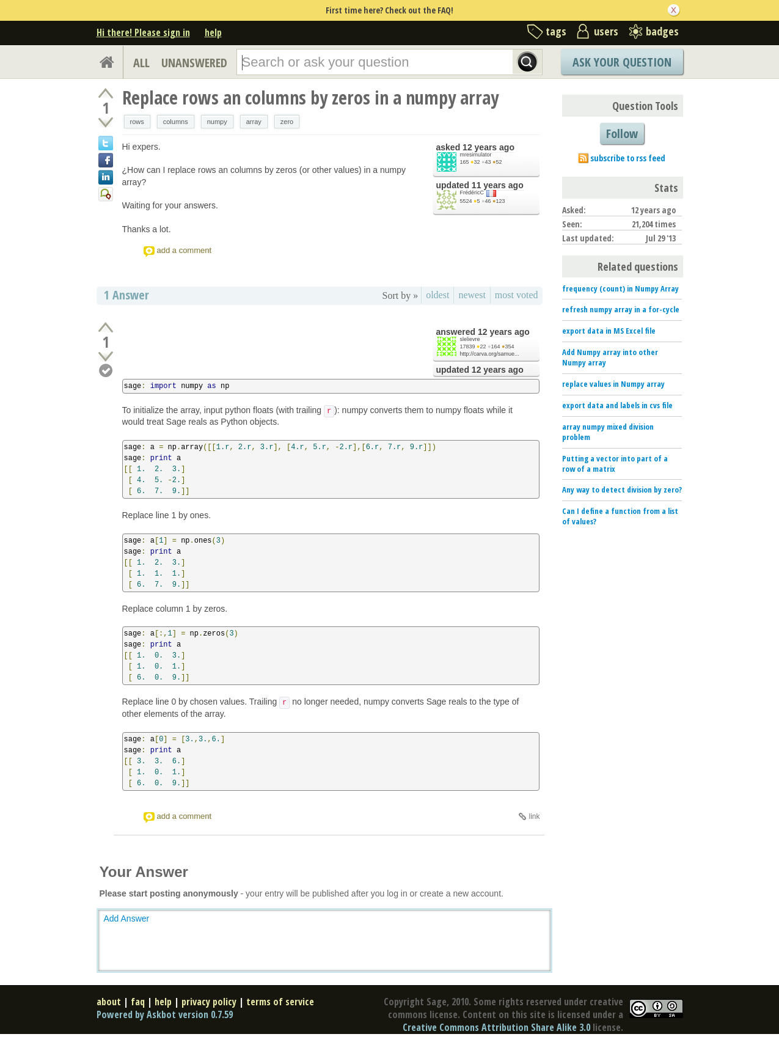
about (109, 1001)
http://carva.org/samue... (489, 354)
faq (138, 1001)
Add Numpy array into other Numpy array (610, 357)
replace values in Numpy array (613, 383)
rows (137, 121)
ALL (141, 62)
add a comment (184, 250)
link (533, 816)
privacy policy (208, 1001)
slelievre (470, 339)
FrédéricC (472, 192)
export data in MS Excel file (609, 330)
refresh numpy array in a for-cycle (620, 309)
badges (662, 31)
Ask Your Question (621, 62)
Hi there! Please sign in (143, 32)
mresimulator (476, 155)
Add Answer (127, 918)
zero (286, 121)
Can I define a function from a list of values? (620, 516)
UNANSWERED (194, 62)
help (213, 32)
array (253, 121)
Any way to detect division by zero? (622, 489)
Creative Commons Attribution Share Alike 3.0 (496, 1027)
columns (175, 121)
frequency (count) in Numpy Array (620, 288)
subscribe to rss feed (627, 158)
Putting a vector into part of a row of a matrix (615, 463)
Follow (622, 133)
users (606, 31)
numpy (217, 121)
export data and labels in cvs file (617, 405)
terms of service (280, 1001)
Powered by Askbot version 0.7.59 (165, 1014)
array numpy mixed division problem (608, 431)
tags (556, 31)
